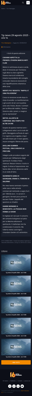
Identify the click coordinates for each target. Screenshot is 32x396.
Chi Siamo (5, 381)
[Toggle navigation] (28, 2)
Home (3, 8)
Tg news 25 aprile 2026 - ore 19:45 (16, 272)
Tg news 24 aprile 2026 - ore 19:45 (16, 315)
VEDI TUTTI (16, 362)
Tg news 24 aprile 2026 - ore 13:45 (16, 336)
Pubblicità (13, 381)
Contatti (20, 381)
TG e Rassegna (10, 8)
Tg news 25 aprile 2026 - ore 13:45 (16, 293)
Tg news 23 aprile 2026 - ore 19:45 (16, 357)
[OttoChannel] (6, 2)
